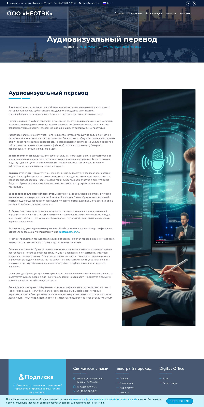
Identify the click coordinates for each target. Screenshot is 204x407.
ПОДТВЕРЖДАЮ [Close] (180, 401)
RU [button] (107, 3)
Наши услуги (154, 13)
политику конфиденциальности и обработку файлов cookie (103, 399)
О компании (135, 13)
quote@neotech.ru (91, 3)
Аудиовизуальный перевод (122, 47)
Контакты (185, 13)
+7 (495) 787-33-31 (67, 3)
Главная (119, 13)
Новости (170, 13)
